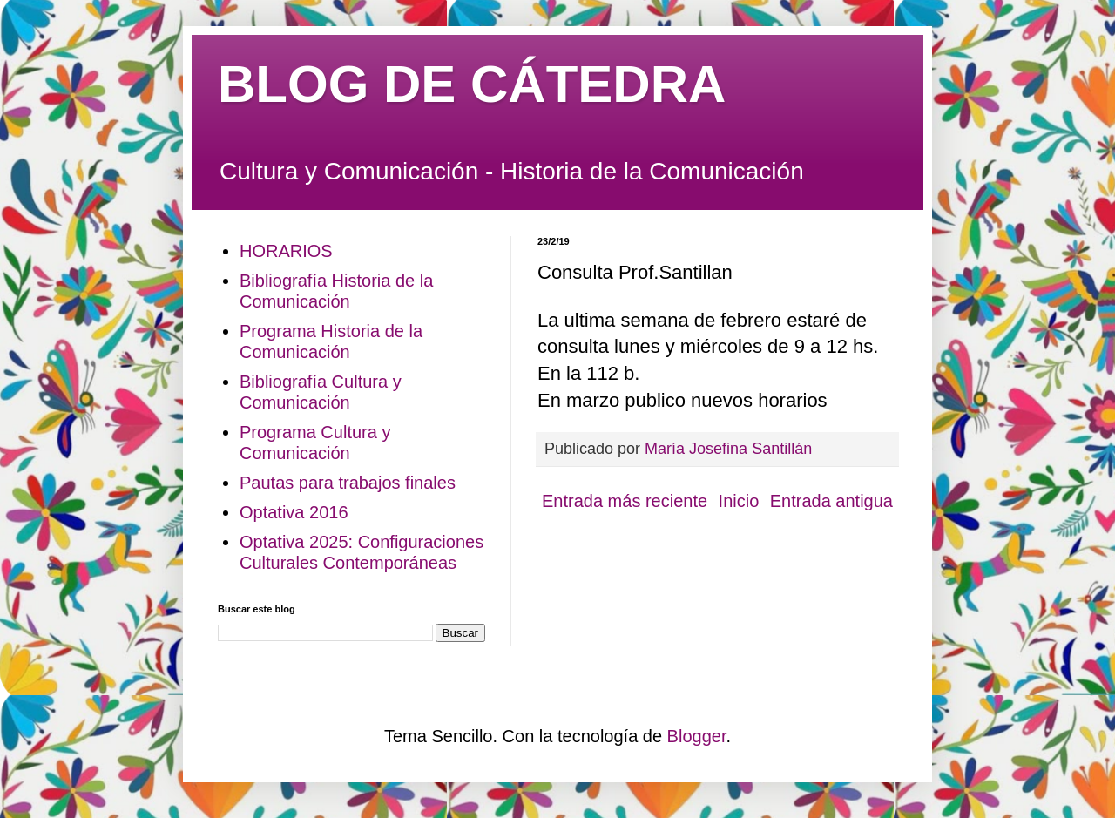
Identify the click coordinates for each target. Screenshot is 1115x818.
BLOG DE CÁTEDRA (472, 84)
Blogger (696, 736)
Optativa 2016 (294, 512)
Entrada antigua (831, 500)
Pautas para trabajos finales (348, 482)
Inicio (739, 500)
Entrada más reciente (624, 500)
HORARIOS (286, 250)
